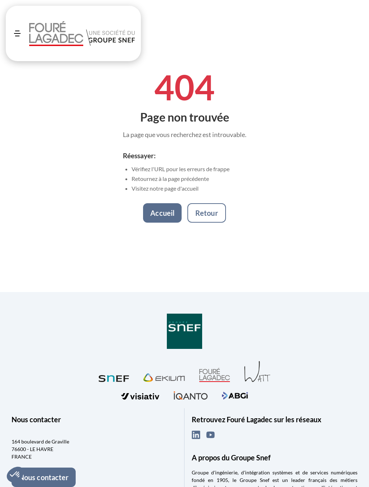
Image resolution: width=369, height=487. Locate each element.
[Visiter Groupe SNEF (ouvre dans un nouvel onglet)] (184, 332)
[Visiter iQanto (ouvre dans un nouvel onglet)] (191, 394)
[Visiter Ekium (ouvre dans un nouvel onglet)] (164, 376)
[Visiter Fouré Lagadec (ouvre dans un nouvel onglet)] (214, 375)
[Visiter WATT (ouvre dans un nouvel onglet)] (257, 371)
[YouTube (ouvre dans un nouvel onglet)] (210, 435)
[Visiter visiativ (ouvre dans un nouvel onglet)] (140, 395)
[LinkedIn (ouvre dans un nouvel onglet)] (196, 435)
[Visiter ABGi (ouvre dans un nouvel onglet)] (235, 395)
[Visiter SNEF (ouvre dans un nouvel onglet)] (114, 377)
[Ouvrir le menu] (17, 33)
